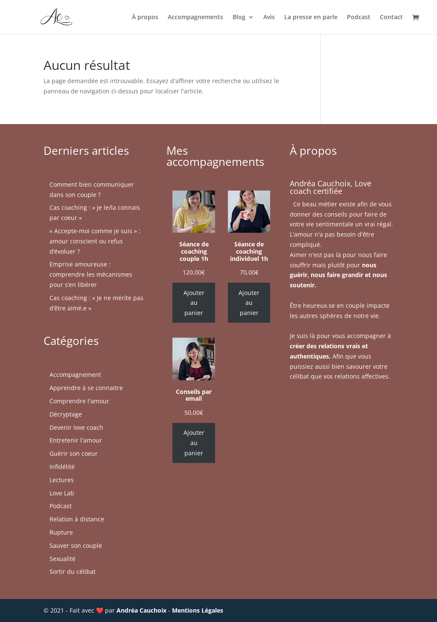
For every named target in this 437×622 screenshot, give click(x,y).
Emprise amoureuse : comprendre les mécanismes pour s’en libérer (91, 274)
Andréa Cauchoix (141, 610)
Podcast (358, 17)
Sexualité (63, 559)
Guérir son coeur (74, 453)
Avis (269, 17)
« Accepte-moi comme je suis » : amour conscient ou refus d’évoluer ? (95, 241)
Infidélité (62, 467)
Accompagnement (75, 374)
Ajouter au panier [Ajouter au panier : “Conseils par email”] (194, 442)
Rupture (61, 532)
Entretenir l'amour (76, 440)
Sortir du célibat (73, 571)
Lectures (62, 480)
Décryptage (66, 414)
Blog (239, 17)
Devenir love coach (76, 427)
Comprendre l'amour (79, 401)
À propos (145, 17)
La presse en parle (311, 17)
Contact (391, 17)
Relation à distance (77, 519)
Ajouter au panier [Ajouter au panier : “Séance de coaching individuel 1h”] (249, 303)
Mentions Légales (197, 610)
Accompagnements (195, 17)
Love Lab (62, 493)
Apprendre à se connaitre (86, 388)
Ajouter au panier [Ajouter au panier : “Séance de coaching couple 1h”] (194, 303)
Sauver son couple (76, 545)
